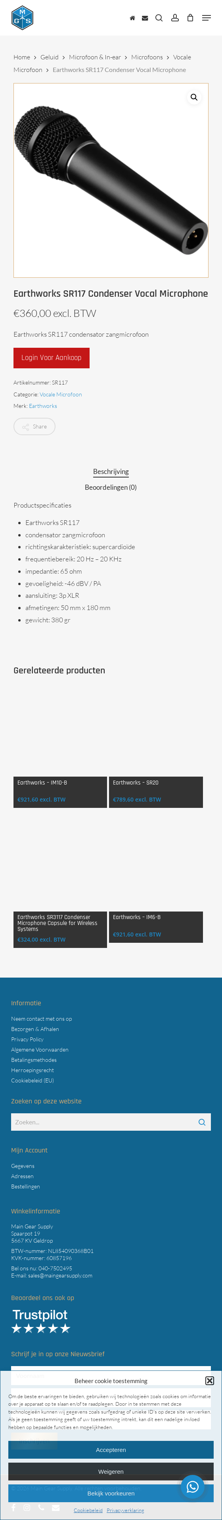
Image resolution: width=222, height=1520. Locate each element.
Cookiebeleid (88, 1510)
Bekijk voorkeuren (110, 1493)
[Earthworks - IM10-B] (60, 730)
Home (21, 57)
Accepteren (111, 1449)
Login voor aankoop (51, 357)
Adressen (22, 1176)
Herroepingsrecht (32, 1070)
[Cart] (190, 18)
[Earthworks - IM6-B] (156, 865)
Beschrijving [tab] (111, 471)
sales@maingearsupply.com (60, 1275)
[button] (210, 1381)
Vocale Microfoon (61, 394)
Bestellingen (25, 1186)
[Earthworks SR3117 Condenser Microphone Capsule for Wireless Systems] (60, 865)
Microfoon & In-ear (95, 57)
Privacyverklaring (125, 1510)
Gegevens (22, 1165)
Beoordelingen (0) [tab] (111, 487)
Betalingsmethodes (34, 1059)
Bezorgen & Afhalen (35, 1028)
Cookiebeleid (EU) (32, 1080)
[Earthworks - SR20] (156, 730)
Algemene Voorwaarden (40, 1049)
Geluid (49, 57)
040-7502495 (55, 1268)
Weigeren (111, 1471)
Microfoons (147, 57)
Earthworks (43, 405)
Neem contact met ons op (41, 1018)
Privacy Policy (27, 1039)
